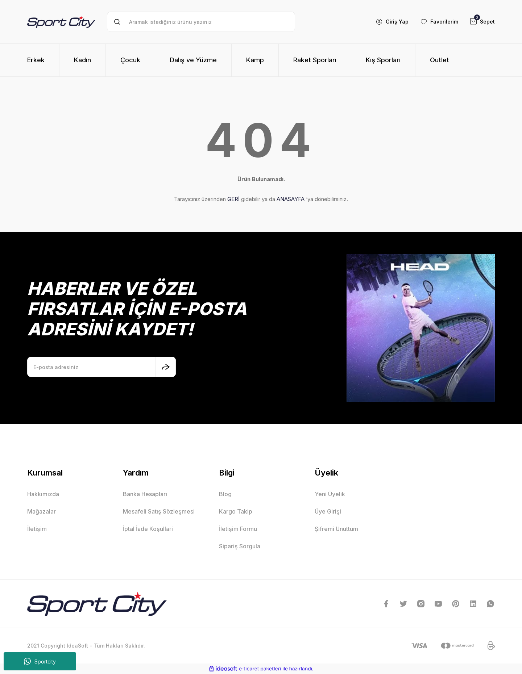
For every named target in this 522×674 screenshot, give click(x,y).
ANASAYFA (290, 199)
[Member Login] (392, 21)
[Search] (201, 22)
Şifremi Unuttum (336, 528)
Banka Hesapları (145, 494)
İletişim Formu (238, 528)
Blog (225, 494)
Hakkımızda (43, 494)
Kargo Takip (235, 511)
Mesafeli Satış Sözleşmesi (159, 511)
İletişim (37, 528)
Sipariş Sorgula (239, 546)
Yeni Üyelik (330, 494)
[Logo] (61, 22)
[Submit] (166, 367)
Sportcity (40, 661)
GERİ (233, 199)
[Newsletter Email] (101, 367)
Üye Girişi (328, 511)
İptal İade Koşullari (148, 528)
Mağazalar (41, 511)
